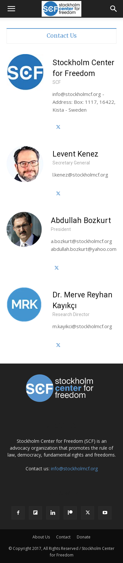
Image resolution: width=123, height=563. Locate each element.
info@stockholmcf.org (74, 468)
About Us (41, 537)
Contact (63, 537)
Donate (84, 537)
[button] (11, 9)
